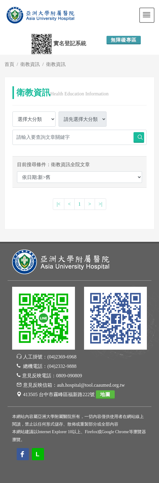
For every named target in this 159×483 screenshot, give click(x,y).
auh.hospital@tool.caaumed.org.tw (91, 385)
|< (58, 204)
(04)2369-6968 (61, 356)
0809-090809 (69, 375)
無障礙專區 (124, 40)
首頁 (9, 64)
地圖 (105, 394)
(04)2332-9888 (61, 366)
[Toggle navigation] (146, 15)
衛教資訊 (30, 64)
